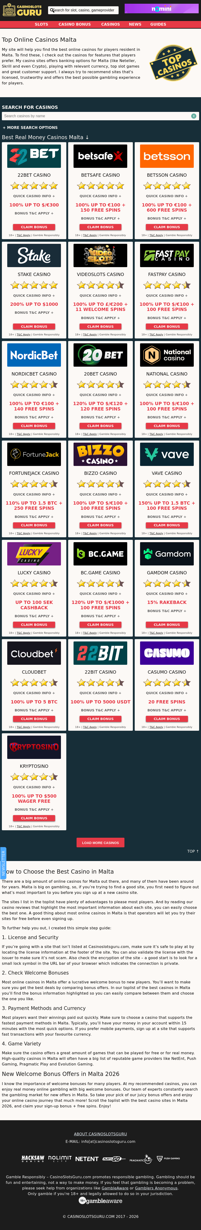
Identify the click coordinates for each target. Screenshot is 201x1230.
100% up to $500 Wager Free (34, 799)
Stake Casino (34, 274)
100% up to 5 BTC (34, 702)
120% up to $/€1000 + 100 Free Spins (100, 605)
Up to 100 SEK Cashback (34, 605)
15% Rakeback (167, 602)
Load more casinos (100, 843)
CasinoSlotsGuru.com (91, 1216)
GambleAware (115, 1188)
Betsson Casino (167, 175)
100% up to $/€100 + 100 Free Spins (166, 307)
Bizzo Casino (100, 473)
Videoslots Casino (100, 274)
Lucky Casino (34, 572)
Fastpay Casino (167, 274)
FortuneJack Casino (34, 473)
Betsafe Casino (100, 175)
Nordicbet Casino (34, 374)
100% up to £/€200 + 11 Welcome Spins (100, 307)
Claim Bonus (34, 227)
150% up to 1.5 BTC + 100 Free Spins (166, 506)
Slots (41, 24)
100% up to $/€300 (34, 205)
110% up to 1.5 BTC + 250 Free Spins (34, 506)
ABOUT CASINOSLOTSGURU (100, 1134)
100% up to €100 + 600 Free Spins (167, 208)
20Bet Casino (100, 374)
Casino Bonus (75, 24)
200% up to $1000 (34, 304)
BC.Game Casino (100, 572)
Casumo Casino (167, 672)
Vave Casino (167, 473)
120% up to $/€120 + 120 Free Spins (100, 406)
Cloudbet (34, 672)
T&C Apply (24, 235)
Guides (158, 24)
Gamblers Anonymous (156, 1188)
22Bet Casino (34, 175)
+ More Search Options (30, 127)
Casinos (110, 24)
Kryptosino (34, 766)
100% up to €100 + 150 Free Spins (100, 208)
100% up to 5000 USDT (100, 702)
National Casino (167, 374)
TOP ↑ (193, 851)
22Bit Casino (100, 672)
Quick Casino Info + (34, 196)
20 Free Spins (166, 702)
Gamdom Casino (167, 572)
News (135, 24)
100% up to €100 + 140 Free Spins (34, 406)
